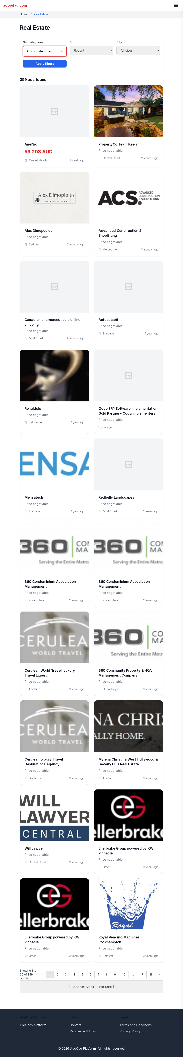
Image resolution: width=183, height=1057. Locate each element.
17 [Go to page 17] (141, 974)
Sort (73, 42)
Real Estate (41, 14)
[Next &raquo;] (159, 974)
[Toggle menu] (176, 5)
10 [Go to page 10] (123, 974)
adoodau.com (15, 5)
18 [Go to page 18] (151, 974)
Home (23, 14)
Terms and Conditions (136, 1025)
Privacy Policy (130, 1031)
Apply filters (44, 64)
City (119, 42)
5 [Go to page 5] (82, 974)
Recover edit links (83, 1031)
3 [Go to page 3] (66, 974)
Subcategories (33, 42)
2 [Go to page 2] (58, 974)
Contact (75, 1025)
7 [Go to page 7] (98, 974)
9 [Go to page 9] (115, 974)
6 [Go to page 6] (90, 974)
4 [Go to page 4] (74, 974)
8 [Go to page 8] (107, 974)
